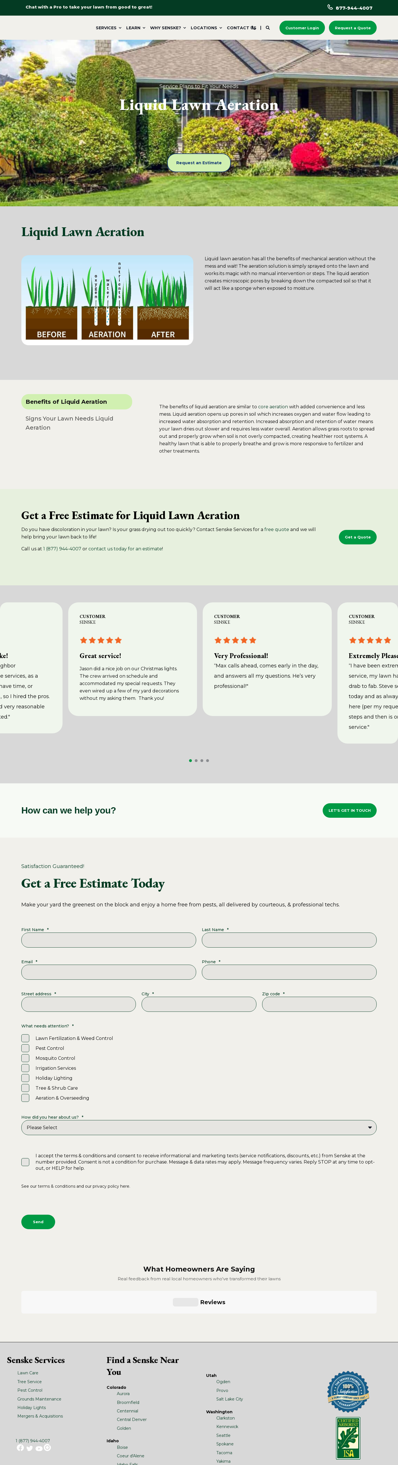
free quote (276, 529)
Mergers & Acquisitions (40, 1361)
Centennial (127, 1356)
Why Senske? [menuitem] (165, 27)
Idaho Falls (127, 1409)
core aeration (273, 406)
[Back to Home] (55, 28)
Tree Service (29, 1326)
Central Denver (132, 1365)
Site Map (160, 1449)
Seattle (223, 1380)
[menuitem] (107, 28)
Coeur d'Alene (130, 1401)
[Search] (268, 27)
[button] (190, 760)
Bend (122, 1428)
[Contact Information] (254, 27)
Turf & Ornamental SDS (91, 1449)
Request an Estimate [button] (199, 162)
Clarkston (225, 1363)
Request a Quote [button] (353, 27)
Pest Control (29, 1335)
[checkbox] (199, 1068)
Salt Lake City (229, 1344)
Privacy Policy (40, 1454)
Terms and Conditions (131, 1449)
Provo (222, 1335)
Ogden (223, 1326)
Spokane (225, 1389)
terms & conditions (56, 1186)
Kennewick (227, 1372)
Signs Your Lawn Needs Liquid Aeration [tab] (69, 423)
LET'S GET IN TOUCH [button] (350, 810)
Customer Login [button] (302, 27)
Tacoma (224, 1398)
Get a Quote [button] (358, 537)
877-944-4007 (354, 8)
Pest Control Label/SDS (48, 1449)
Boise (122, 1392)
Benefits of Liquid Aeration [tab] (66, 401)
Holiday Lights (31, 1352)
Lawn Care (27, 1318)
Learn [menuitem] (133, 27)
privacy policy (106, 1186)
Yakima (223, 1406)
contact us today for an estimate (125, 549)
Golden (124, 1373)
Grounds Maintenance (39, 1344)
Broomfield (128, 1347)
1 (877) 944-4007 (62, 549)
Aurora (123, 1338)
